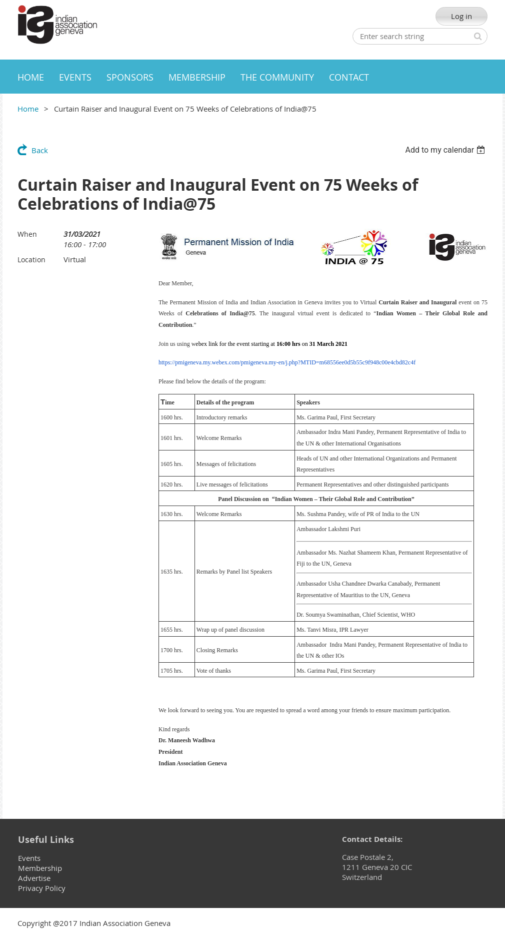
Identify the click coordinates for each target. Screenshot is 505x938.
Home (28, 109)
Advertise (34, 878)
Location (32, 259)
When (27, 234)
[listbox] (446, 150)
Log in (461, 16)
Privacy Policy (42, 888)
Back (40, 150)
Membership (40, 868)
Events (29, 858)
